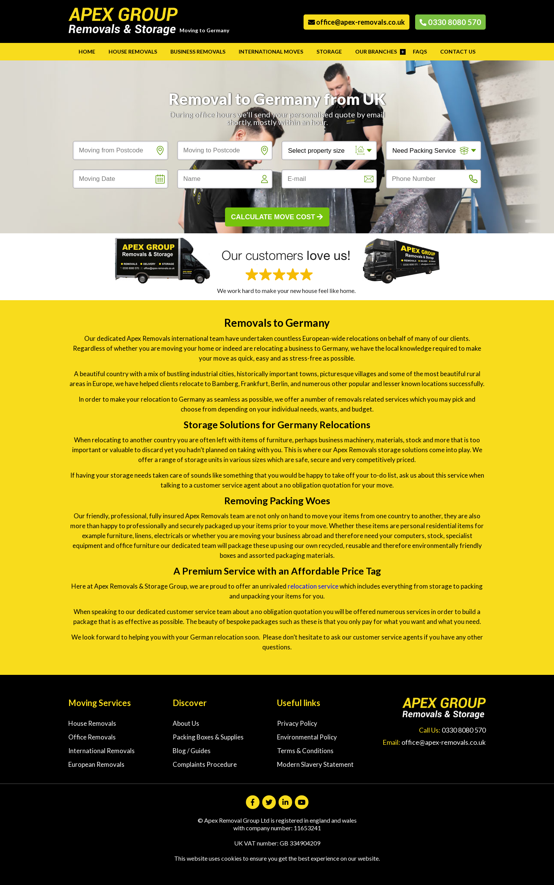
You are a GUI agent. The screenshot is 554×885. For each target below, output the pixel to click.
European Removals (96, 764)
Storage (329, 51)
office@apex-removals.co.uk (356, 22)
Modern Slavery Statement (315, 764)
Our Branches (376, 51)
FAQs (420, 51)
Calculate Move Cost (277, 217)
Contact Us (457, 51)
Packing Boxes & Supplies (208, 737)
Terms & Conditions (305, 751)
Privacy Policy (297, 723)
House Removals (133, 51)
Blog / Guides (192, 751)
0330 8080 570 (450, 22)
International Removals (101, 751)
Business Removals (197, 51)
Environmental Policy (307, 737)
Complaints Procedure (205, 764)
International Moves (271, 51)
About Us (186, 723)
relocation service (313, 586)
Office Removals (92, 737)
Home (87, 51)
